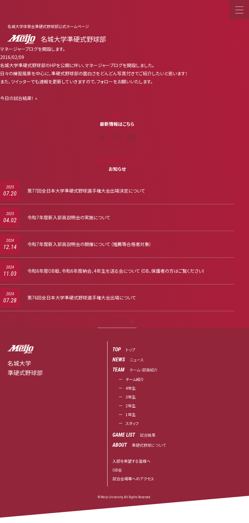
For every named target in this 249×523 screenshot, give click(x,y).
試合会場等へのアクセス (133, 478)
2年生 (130, 405)
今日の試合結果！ (17, 98)
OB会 (117, 469)
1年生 (130, 414)
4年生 (130, 388)
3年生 (130, 397)
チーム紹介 (134, 379)
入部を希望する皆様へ (131, 461)
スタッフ (132, 423)
